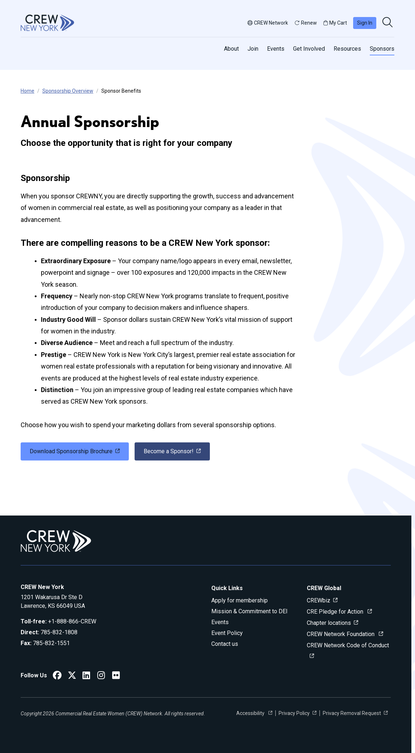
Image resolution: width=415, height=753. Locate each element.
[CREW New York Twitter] (72, 676)
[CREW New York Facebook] (57, 676)
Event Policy (227, 633)
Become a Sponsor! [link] (169, 451)
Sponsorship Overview (67, 91)
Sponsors (382, 48)
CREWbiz (318, 600)
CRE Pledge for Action (336, 611)
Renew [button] (306, 23)
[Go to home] (47, 22)
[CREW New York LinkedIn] (86, 676)
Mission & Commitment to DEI (249, 611)
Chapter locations (329, 622)
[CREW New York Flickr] (116, 676)
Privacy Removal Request (352, 713)
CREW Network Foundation (341, 634)
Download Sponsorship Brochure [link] (71, 451)
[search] (388, 23)
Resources (347, 48)
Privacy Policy (294, 713)
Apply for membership (239, 600)
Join (252, 48)
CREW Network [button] (267, 23)
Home (27, 91)
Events (275, 48)
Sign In (364, 23)
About (231, 48)
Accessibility (251, 713)
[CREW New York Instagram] (101, 676)
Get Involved (309, 48)
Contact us (224, 643)
